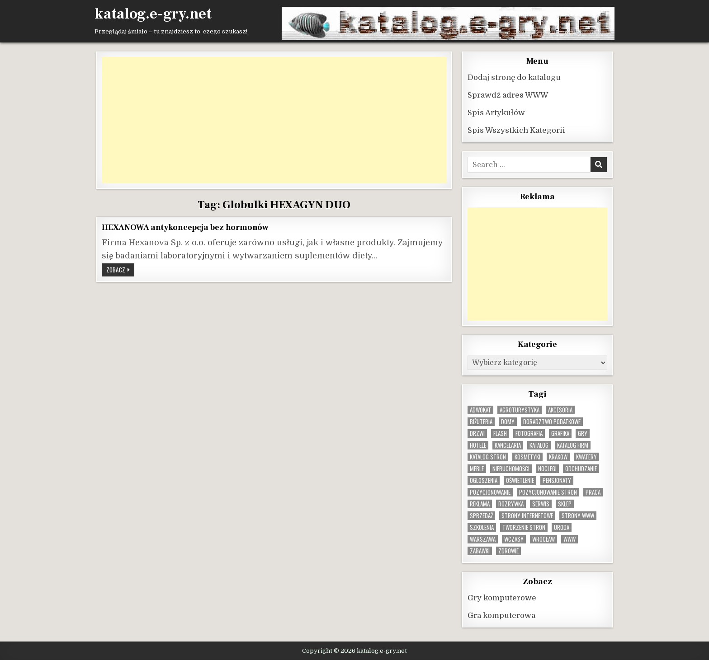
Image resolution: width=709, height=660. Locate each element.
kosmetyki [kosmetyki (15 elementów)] (527, 456)
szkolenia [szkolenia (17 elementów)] (482, 527)
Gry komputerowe (502, 597)
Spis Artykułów (496, 112)
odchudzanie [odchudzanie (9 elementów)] (581, 468)
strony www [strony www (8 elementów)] (578, 515)
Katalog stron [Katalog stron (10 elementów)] (488, 456)
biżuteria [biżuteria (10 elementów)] (481, 421)
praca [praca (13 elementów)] (593, 491)
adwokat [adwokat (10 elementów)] (480, 409)
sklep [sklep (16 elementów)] (565, 503)
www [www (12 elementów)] (569, 538)
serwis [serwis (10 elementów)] (540, 503)
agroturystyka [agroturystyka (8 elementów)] (519, 409)
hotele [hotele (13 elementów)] (478, 444)
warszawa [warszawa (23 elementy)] (483, 538)
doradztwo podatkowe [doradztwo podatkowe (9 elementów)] (552, 421)
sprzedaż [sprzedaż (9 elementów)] (481, 515)
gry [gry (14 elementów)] (582, 433)
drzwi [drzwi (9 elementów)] (477, 433)
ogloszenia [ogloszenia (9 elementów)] (483, 480)
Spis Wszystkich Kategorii (516, 130)
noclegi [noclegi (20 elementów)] (547, 468)
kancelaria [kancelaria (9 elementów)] (508, 444)
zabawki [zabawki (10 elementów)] (480, 550)
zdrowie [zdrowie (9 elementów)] (508, 550)
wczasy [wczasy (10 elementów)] (514, 538)
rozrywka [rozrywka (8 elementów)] (511, 503)
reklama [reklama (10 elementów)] (480, 503)
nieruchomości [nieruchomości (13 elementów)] (510, 468)
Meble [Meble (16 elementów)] (477, 468)
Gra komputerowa (501, 615)
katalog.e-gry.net (153, 14)
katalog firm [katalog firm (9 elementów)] (572, 444)
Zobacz (120, 270)
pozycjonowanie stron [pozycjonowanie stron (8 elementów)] (548, 491)
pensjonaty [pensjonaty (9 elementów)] (557, 480)
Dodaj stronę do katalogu (514, 77)
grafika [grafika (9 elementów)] (560, 433)
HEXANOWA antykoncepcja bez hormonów (185, 226)
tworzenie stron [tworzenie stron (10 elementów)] (523, 527)
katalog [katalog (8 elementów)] (538, 444)
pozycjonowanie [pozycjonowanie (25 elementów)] (490, 491)
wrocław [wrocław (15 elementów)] (543, 538)
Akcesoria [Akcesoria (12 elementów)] (560, 409)
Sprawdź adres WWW (508, 94)
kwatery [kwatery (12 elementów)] (586, 456)
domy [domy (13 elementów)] (508, 421)
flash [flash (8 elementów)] (500, 433)
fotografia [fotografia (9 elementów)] (529, 433)
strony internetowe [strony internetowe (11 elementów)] (527, 515)
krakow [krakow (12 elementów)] (558, 456)
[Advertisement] (274, 119)
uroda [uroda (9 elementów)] (561, 527)
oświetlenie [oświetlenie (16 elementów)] (520, 480)
